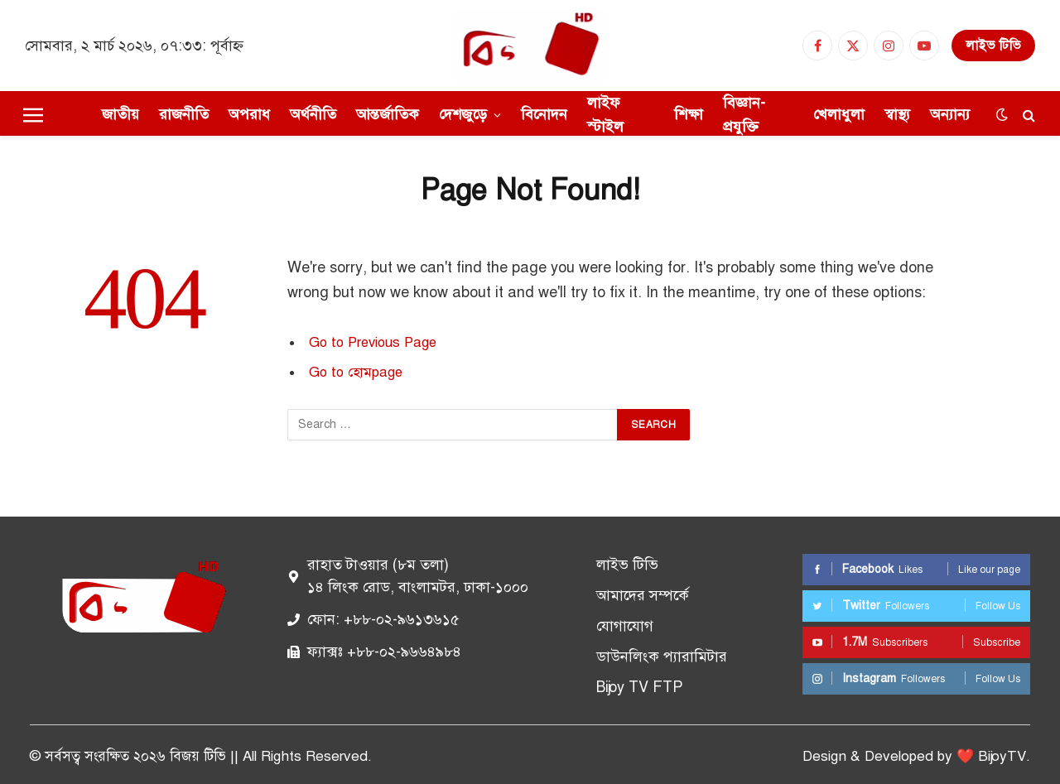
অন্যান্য (950, 114)
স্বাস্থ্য (897, 114)
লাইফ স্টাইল (605, 115)
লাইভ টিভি (993, 45)
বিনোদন (544, 114)
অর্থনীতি (313, 114)
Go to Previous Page (372, 342)
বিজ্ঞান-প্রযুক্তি (744, 115)
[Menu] (33, 115)
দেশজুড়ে (463, 114)
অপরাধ (249, 114)
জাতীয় (120, 114)
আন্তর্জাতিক (387, 114)
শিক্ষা (688, 114)
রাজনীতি (184, 114)
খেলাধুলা (839, 114)
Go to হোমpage (355, 372)
